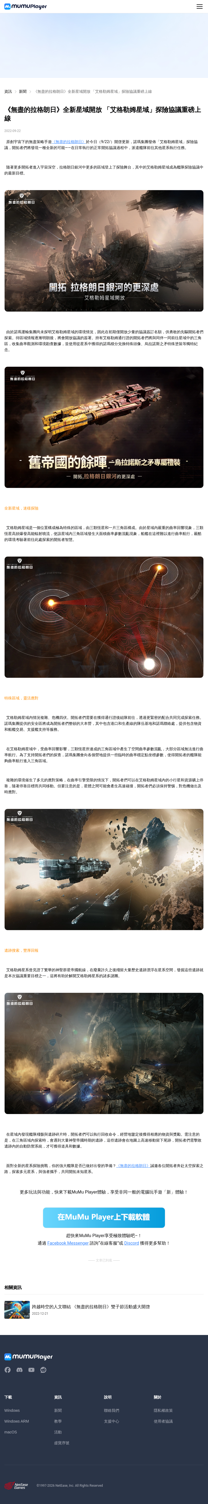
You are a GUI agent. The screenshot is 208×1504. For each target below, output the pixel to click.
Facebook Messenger (68, 1243)
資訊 (8, 91)
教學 (58, 1421)
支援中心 (111, 1421)
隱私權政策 (163, 1410)
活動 (58, 1432)
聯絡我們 (111, 1410)
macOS (10, 1432)
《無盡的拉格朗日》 (69, 142)
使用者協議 (163, 1421)
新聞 (23, 91)
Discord (131, 1243)
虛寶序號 (61, 1443)
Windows (12, 1410)
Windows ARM (16, 1421)
